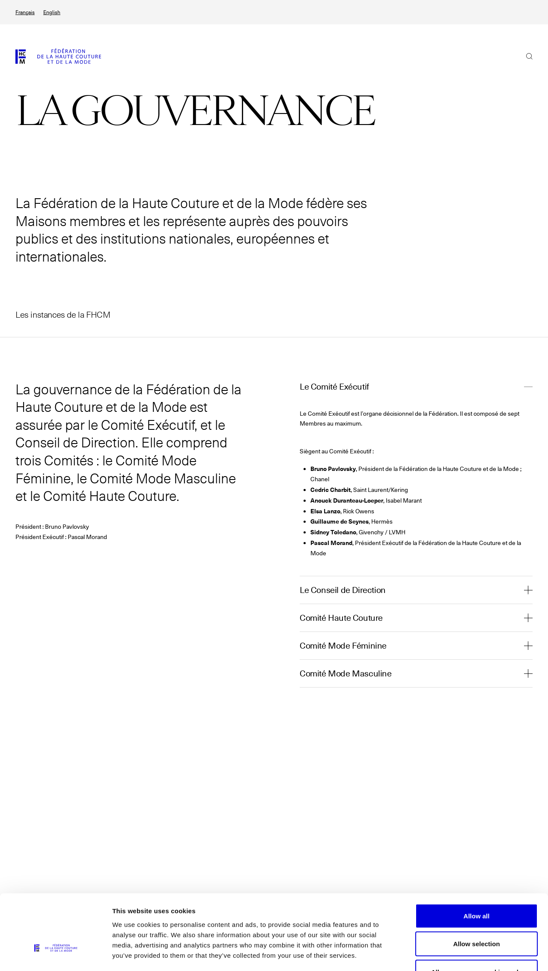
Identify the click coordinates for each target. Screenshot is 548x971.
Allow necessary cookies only (476, 914)
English (51, 12)
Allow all (477, 858)
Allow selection (476, 887)
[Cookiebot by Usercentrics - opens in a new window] (55, 954)
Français (25, 12)
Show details (449, 954)
